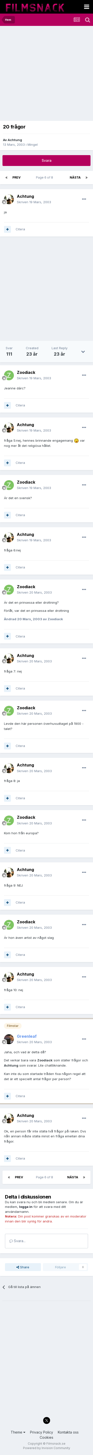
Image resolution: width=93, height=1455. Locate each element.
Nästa (75, 177)
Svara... (17, 1241)
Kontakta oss (68, 1432)
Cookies (46, 1437)
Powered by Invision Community (46, 1448)
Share (22, 1267)
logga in (25, 1207)
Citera (20, 229)
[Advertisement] (46, 74)
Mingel (33, 144)
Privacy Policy (41, 1432)
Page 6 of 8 (45, 177)
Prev (16, 177)
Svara (47, 160)
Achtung (15, 140)
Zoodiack (26, 372)
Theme (18, 1432)
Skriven (34, 202)
